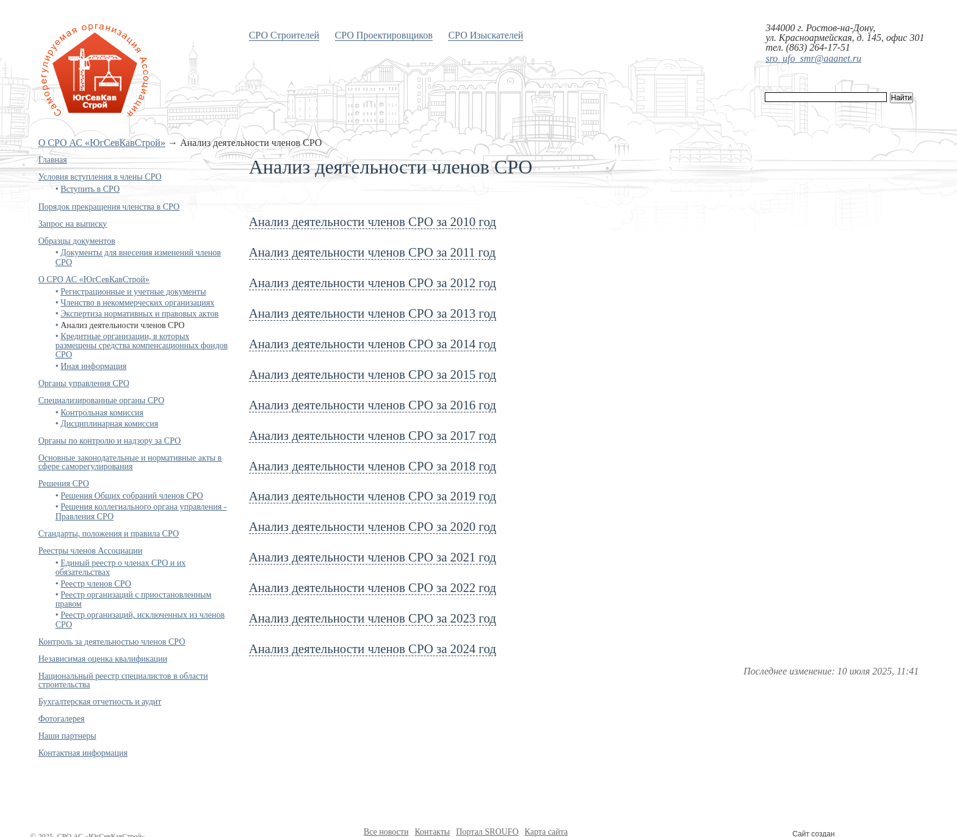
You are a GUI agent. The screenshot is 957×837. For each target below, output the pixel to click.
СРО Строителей (284, 35)
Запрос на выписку (72, 223)
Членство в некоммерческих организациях (137, 302)
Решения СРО (63, 483)
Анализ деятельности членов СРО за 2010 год (372, 221)
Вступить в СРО (90, 189)
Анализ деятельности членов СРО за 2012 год (372, 283)
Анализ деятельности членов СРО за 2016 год (372, 405)
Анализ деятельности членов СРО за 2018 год (372, 466)
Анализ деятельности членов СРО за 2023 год (372, 618)
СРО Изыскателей (485, 35)
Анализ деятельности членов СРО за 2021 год (372, 557)
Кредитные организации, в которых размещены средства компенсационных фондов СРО (142, 346)
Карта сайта (546, 831)
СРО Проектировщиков (384, 35)
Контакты (432, 831)
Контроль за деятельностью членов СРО (112, 641)
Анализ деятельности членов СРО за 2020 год (372, 526)
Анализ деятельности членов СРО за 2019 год (372, 496)
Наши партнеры (67, 735)
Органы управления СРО (83, 383)
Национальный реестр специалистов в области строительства (123, 680)
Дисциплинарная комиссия (109, 423)
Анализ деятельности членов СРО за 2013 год (372, 313)
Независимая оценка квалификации (102, 658)
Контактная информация (83, 753)
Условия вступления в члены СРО (100, 176)
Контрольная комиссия (101, 412)
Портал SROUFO (487, 831)
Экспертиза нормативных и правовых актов (139, 313)
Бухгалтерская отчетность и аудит (100, 701)
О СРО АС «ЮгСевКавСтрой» (101, 142)
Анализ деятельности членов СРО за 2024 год (372, 648)
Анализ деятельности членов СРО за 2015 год (372, 374)
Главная (52, 159)
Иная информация (93, 366)
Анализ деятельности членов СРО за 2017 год (372, 435)
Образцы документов (76, 241)
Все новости (386, 831)
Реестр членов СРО (95, 583)
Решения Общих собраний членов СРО (131, 495)
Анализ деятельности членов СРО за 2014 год (372, 344)
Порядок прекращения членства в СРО (108, 206)
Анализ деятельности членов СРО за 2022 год (372, 587)
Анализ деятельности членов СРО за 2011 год (372, 252)
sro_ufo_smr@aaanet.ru (813, 58)
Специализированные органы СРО (101, 400)
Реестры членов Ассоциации (90, 550)
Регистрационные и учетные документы (133, 291)
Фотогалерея (61, 718)
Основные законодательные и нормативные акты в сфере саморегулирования (130, 462)
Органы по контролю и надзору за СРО (109, 440)
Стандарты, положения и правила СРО (108, 533)
